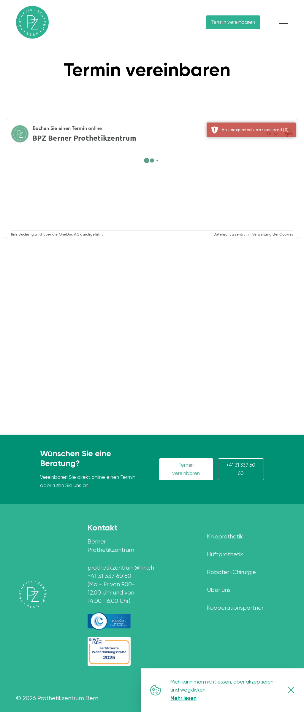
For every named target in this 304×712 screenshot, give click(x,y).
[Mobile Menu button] (283, 22)
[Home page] (33, 594)
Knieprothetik (225, 536)
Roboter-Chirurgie (231, 572)
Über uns (219, 590)
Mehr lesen (183, 698)
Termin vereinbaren (233, 22)
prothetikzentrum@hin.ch (116, 567)
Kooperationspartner (235, 607)
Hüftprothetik (225, 554)
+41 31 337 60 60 (240, 469)
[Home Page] (32, 22)
